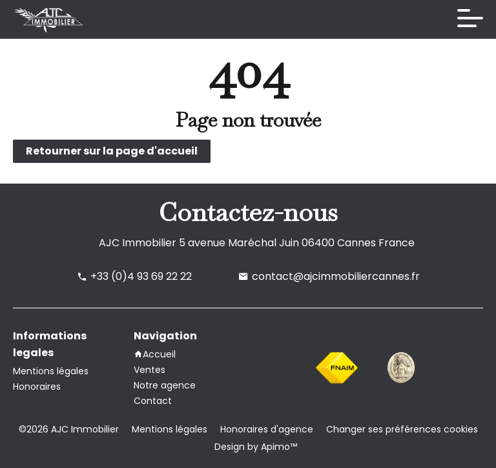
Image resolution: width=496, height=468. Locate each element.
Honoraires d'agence (266, 429)
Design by (254, 446)
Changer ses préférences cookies (402, 429)
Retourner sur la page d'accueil (112, 151)
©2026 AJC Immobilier (69, 429)
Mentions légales (169, 429)
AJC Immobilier (137, 242)
